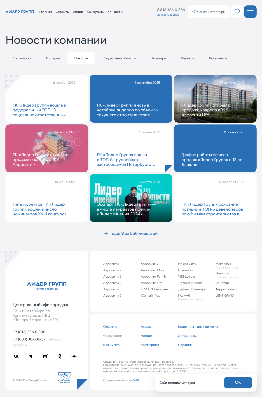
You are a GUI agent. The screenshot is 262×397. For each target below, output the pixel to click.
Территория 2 (226, 289)
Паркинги (186, 345)
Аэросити (111, 264)
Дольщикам (187, 336)
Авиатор (222, 283)
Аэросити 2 (112, 270)
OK (238, 382)
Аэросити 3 (112, 276)
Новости (147, 336)
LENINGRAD (224, 295)
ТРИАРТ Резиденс (155, 289)
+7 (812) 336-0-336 (29, 332)
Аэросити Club (152, 270)
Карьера (187, 58)
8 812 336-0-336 (171, 9)
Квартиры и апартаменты (195, 327)
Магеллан (232, 265)
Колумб (195, 297)
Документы (218, 58)
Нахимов (232, 275)
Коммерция (150, 345)
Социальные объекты (119, 58)
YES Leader (186, 276)
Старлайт (185, 270)
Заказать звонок (168, 14)
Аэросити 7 (150, 264)
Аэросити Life (151, 283)
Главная (45, 12)
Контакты (115, 12)
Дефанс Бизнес (190, 283)
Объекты (62, 12)
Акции (78, 12)
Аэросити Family (154, 276)
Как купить (95, 12)
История (53, 58)
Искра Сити (187, 264)
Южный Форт (151, 295)
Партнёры (158, 58)
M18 (136, 380)
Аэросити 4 (112, 283)
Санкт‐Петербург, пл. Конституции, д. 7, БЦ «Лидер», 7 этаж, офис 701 (35, 315)
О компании (22, 58)
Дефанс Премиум (192, 289)
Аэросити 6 (112, 295)
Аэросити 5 (112, 289)
